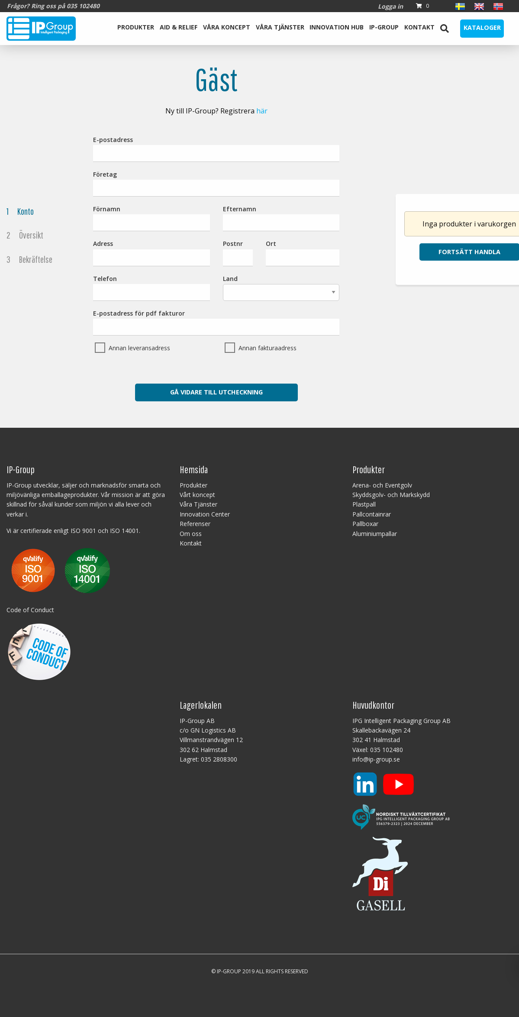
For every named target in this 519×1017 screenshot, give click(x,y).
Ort (302, 252)
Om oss (191, 533)
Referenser (195, 524)
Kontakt (419, 27)
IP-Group (384, 27)
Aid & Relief (178, 27)
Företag (216, 183)
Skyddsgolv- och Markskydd (391, 495)
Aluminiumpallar (374, 533)
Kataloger (482, 27)
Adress (151, 252)
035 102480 (386, 750)
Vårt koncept (197, 495)
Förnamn (151, 218)
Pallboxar (365, 524)
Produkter (135, 27)
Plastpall (364, 504)
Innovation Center (205, 514)
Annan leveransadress (139, 348)
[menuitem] (136, 28)
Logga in (390, 6)
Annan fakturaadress (268, 348)
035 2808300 (219, 759)
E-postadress (216, 149)
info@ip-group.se (376, 759)
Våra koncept (226, 27)
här (262, 111)
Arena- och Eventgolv (382, 485)
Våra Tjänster (280, 27)
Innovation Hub (336, 27)
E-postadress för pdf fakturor (216, 322)
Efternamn (281, 218)
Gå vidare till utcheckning (216, 392)
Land (281, 287)
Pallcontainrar (371, 514)
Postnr (238, 252)
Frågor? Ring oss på (53, 6)
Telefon (151, 287)
